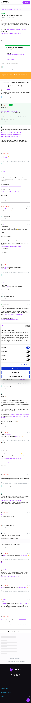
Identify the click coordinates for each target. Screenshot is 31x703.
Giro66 (4, 569)
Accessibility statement (20, 661)
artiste (3, 63)
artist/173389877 (4, 268)
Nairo (4, 171)
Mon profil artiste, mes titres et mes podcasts (11, 9)
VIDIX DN (5, 450)
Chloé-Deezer (6, 206)
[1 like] (6, 97)
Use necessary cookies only (15, 376)
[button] (1, 2)
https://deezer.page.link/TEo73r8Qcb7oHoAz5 (11, 33)
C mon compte (6, 304)
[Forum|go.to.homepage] (6, 2)
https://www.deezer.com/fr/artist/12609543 (10, 319)
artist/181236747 (18, 436)
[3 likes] (8, 67)
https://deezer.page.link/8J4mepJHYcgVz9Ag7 (11, 458)
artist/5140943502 (22, 619)
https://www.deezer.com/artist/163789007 (16, 54)
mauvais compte (14, 63)
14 (18, 85)
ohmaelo (4, 127)
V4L (4, 533)
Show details (24, 364)
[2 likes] (7, 119)
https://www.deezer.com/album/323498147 (14, 314)
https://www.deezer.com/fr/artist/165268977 (13, 536)
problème (8, 63)
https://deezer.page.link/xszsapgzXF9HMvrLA (19, 414)
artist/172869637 (4, 157)
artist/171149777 (21, 379)
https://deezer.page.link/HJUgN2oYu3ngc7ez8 (11, 134)
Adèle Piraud (5, 394)
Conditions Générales (10, 661)
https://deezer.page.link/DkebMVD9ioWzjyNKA (11, 136)
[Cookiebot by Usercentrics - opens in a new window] (24, 326)
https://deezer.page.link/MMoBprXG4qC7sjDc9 (11, 186)
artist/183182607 (16, 519)
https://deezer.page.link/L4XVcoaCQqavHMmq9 (11, 500)
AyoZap (4, 20)
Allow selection (15, 372)
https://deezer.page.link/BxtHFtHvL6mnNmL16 (16, 29)
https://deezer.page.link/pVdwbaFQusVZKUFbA (11, 461)
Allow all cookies (15, 368)
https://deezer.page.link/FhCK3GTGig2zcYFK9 (11, 576)
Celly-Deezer (5, 105)
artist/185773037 (22, 587)
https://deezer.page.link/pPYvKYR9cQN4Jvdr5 (11, 132)
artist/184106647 (23, 555)
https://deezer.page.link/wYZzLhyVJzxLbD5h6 (10, 191)
